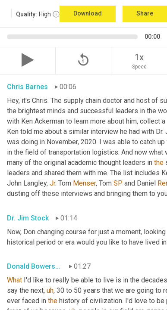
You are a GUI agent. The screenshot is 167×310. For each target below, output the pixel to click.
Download (87, 13)
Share (144, 13)
